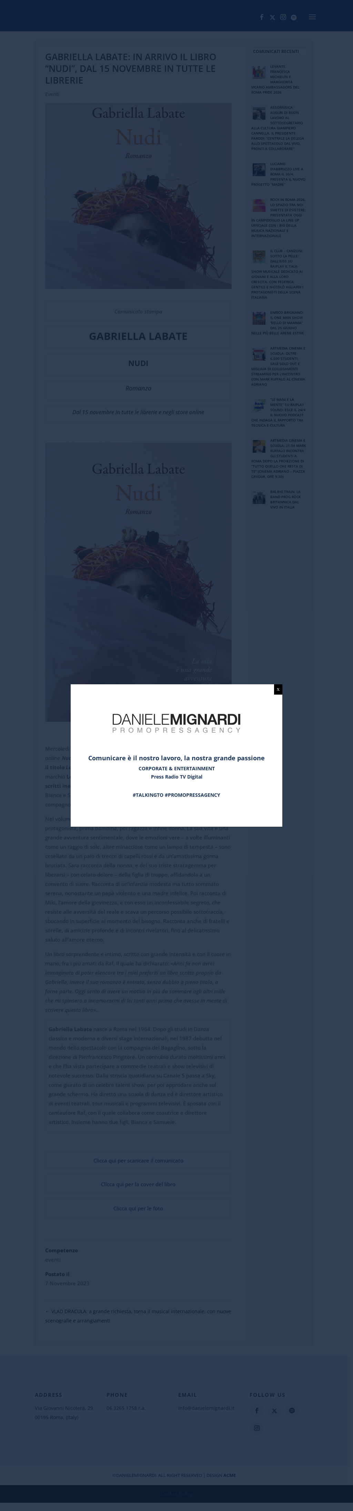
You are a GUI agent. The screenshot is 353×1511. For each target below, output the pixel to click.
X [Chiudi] (278, 689)
